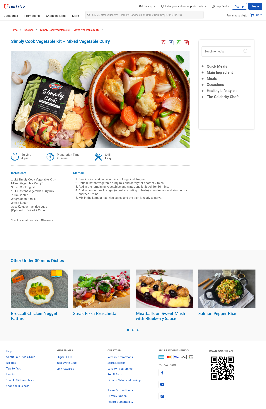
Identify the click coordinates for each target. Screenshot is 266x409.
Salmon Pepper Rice (217, 313)
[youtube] (183, 384)
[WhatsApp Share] (178, 42)
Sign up (239, 6)
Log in (255, 6)
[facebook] (183, 372)
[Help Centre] (220, 6)
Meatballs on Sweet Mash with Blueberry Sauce (160, 316)
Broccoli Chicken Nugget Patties (34, 316)
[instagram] (183, 396)
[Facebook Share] (171, 42)
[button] (245, 15)
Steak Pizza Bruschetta (94, 313)
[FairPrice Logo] (14, 6)
